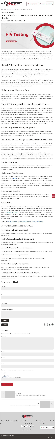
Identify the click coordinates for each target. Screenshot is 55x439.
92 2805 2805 (33, 4)
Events (52, 421)
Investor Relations (42, 422)
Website (3, 363)
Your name (27, 288)
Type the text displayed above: (15, 377)
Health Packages (28, 422)
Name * (2, 351)
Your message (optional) (27, 313)
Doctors (8, 421)
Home (2, 9)
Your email (27, 296)
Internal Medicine (10, 12)
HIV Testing (4, 324)
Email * (2, 357)
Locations (22, 421)
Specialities (15, 421)
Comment (3, 336)
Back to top (50, 437)
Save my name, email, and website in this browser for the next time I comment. (18, 370)
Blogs (37, 421)
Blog (5, 9)
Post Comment (8, 384)
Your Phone (27, 304)
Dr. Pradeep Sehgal (18, 20)
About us (2, 422)
